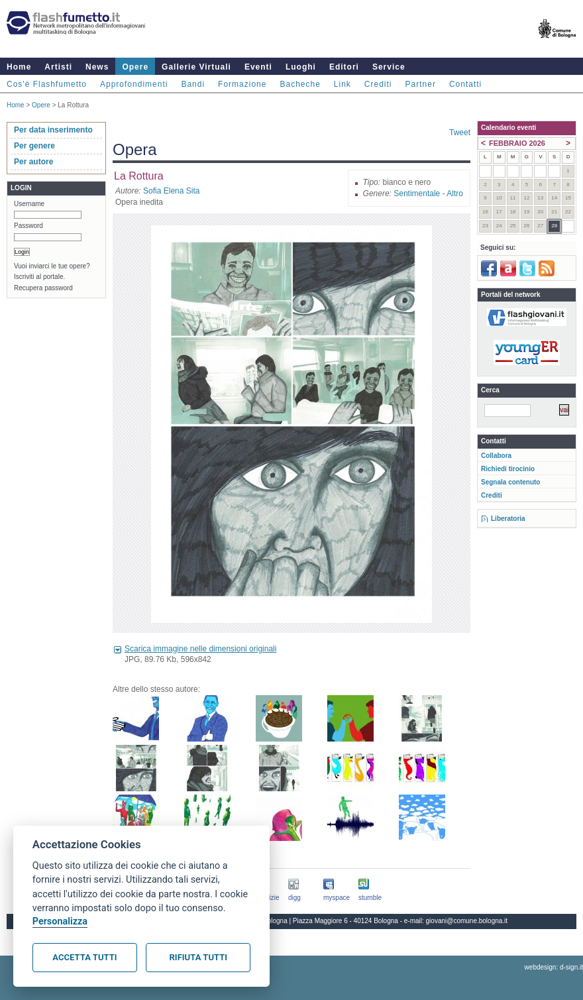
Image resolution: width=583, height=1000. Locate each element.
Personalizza (59, 921)
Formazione (242, 84)
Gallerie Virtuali (196, 67)
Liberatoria (508, 518)
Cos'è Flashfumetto (47, 84)
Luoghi (301, 67)
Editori (344, 67)
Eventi (258, 67)
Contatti (465, 84)
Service (388, 67)
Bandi (193, 84)
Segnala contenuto (510, 482)
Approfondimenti (134, 84)
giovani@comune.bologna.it (467, 920)
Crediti (378, 84)
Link (342, 84)
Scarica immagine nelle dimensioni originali (200, 648)
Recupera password (43, 288)
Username (29, 203)
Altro (455, 193)
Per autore (33, 161)
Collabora (496, 455)
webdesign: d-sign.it (554, 967)
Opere (135, 67)
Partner (420, 84)
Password (28, 225)
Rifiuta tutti (198, 957)
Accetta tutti (84, 957)
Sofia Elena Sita (171, 190)
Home (19, 67)
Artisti (58, 67)
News (97, 67)
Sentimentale (417, 193)
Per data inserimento (53, 130)
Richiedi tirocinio (508, 468)
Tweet (459, 132)
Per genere (34, 145)
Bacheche (300, 84)
